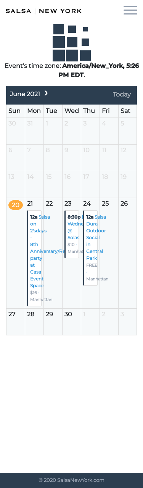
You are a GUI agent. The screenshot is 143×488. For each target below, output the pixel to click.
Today (122, 94)
